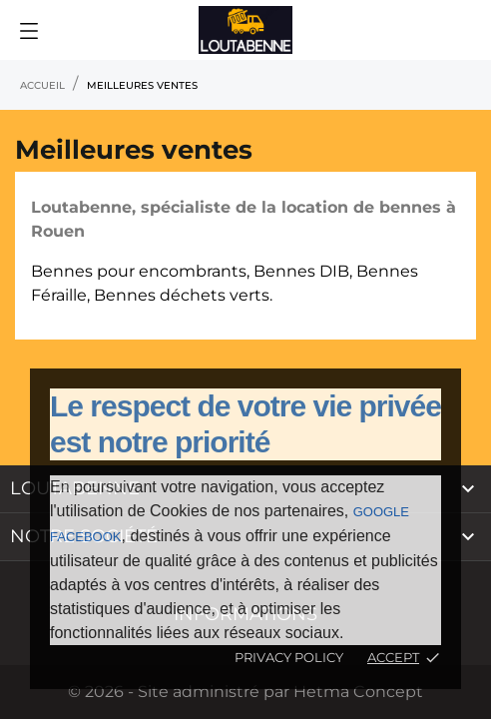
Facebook (86, 536)
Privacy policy (289, 657)
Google (381, 511)
